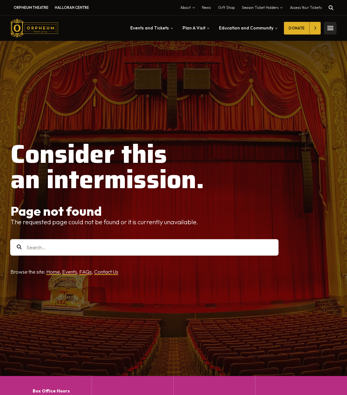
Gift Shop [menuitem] (226, 7)
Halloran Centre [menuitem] (72, 7)
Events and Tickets (151, 28)
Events (69, 272)
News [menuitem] (206, 7)
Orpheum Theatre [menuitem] (31, 7)
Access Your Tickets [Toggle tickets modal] (306, 7)
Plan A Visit (196, 28)
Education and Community (248, 28)
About (189, 9)
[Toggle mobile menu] (330, 28)
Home (53, 272)
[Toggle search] (331, 7)
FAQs (85, 272)
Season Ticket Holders (263, 9)
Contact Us (106, 272)
